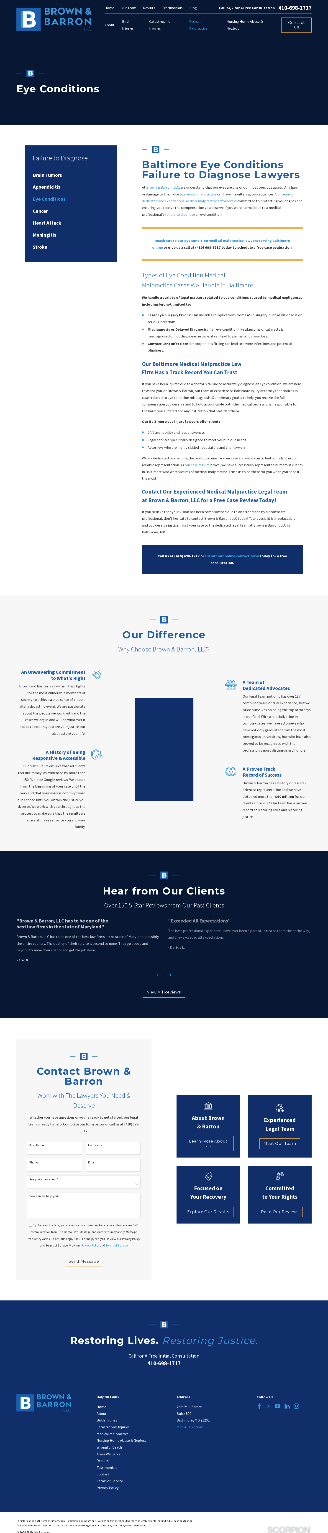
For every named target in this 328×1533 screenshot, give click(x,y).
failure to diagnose (180, 214)
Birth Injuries (107, 1420)
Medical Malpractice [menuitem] (197, 24)
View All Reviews (164, 992)
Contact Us (296, 24)
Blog (193, 7)
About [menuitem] (110, 25)
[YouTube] (277, 1406)
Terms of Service (110, 1481)
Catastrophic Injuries (113, 1427)
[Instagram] (296, 1406)
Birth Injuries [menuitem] (128, 24)
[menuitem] (71, 175)
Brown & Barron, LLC (162, 187)
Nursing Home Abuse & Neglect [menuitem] (244, 24)
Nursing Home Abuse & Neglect (121, 1440)
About (102, 1413)
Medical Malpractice (112, 1434)
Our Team (128, 7)
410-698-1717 (295, 8)
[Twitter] (268, 1406)
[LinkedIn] (287, 1406)
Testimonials (172, 7)
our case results (197, 465)
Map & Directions (190, 1427)
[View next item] (169, 975)
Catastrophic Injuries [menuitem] (159, 24)
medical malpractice (200, 194)
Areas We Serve (108, 1454)
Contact (103, 1474)
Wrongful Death (109, 1447)
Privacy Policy (108, 1487)
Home (109, 7)
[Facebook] (259, 1406)
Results (149, 7)
